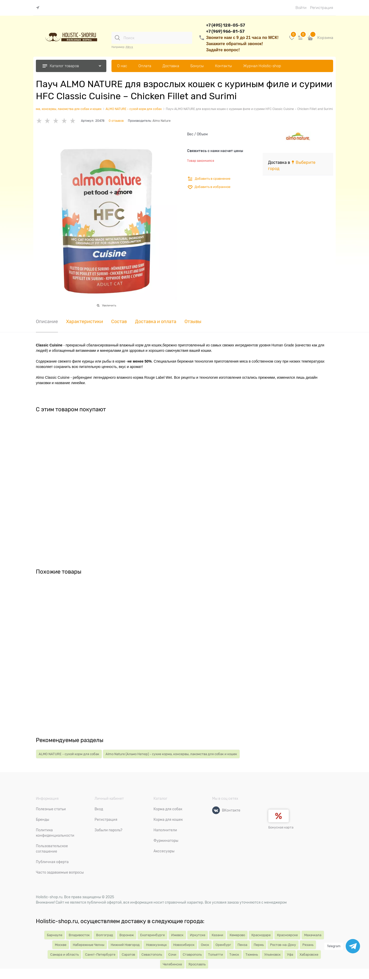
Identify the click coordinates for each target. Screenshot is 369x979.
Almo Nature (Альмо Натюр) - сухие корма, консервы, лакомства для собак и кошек (171, 754)
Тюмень (251, 954)
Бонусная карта (280, 827)
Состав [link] (119, 321)
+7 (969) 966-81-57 (225, 31)
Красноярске (287, 935)
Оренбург (223, 945)
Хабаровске (309, 954)
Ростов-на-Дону (283, 945)
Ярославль (197, 964)
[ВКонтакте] (216, 810)
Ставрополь (192, 954)
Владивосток (79, 935)
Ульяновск (272, 954)
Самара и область (64, 954)
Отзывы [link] (192, 321)
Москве (60, 945)
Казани (217, 935)
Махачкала (312, 935)
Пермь (259, 945)
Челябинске (172, 964)
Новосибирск (183, 945)
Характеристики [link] (84, 321)
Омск (205, 945)
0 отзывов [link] (116, 121)
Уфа (290, 954)
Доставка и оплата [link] (155, 321)
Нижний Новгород (125, 945)
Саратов (128, 954)
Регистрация (321, 8)
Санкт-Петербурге (100, 954)
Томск (234, 954)
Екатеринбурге (152, 935)
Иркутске (197, 935)
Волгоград (104, 935)
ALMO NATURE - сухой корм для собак (69, 754)
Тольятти (215, 954)
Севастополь (151, 954)
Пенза (242, 945)
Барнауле (54, 935)
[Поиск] (117, 38)
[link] (39, 8)
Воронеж (126, 935)
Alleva (129, 47)
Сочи (172, 954)
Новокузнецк (156, 945)
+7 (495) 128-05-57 (225, 25)
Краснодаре (261, 935)
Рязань (307, 945)
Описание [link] (47, 321)
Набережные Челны (88, 945)
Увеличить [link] (109, 305)
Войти (300, 8)
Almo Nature (161, 121)
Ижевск (177, 935)
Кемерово (237, 935)
